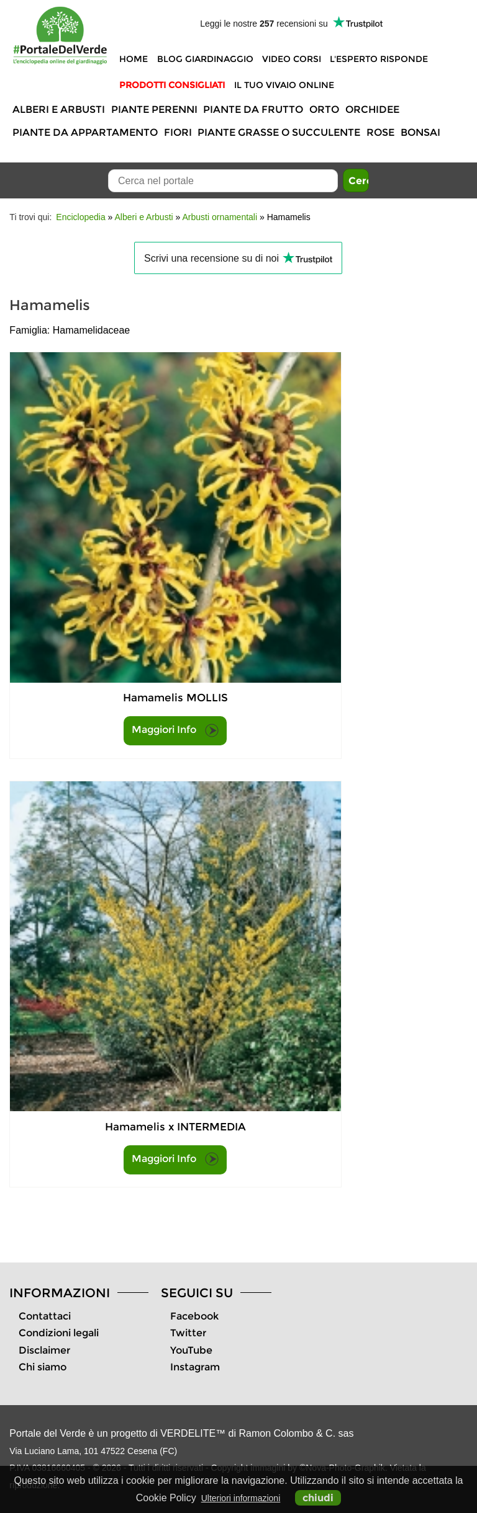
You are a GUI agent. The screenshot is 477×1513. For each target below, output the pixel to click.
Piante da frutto (253, 109)
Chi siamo (42, 1367)
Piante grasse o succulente (279, 132)
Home (133, 58)
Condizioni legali (59, 1333)
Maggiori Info (175, 730)
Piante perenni (154, 109)
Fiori (178, 132)
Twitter (188, 1333)
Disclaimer (44, 1350)
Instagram (195, 1367)
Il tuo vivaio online (284, 85)
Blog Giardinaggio (205, 58)
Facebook (194, 1316)
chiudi (318, 1498)
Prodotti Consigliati (172, 85)
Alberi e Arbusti (58, 109)
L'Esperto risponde (379, 58)
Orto (324, 109)
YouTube (191, 1350)
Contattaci (45, 1316)
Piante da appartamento (85, 132)
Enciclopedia (80, 217)
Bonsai (420, 132)
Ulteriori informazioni (241, 1498)
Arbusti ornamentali (219, 217)
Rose (380, 132)
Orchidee (372, 109)
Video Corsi (291, 58)
